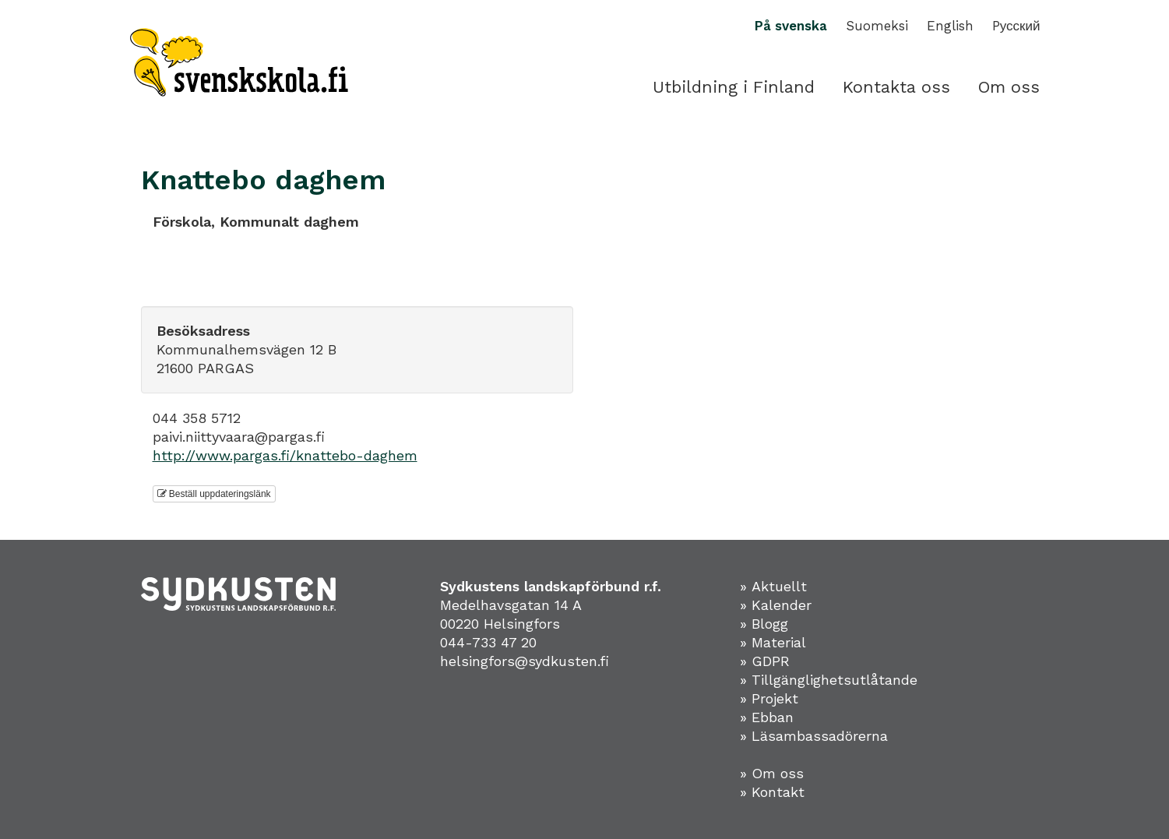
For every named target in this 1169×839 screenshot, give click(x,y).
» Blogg (764, 623)
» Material (773, 642)
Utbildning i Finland (734, 87)
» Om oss (772, 773)
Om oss (1009, 87)
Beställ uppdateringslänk (214, 493)
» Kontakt (772, 792)
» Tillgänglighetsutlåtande (828, 680)
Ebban (773, 717)
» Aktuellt (773, 586)
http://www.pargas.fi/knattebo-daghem (285, 455)
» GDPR (765, 661)
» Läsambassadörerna (814, 736)
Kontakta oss (896, 87)
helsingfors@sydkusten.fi (524, 661)
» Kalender (776, 605)
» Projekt (769, 698)
